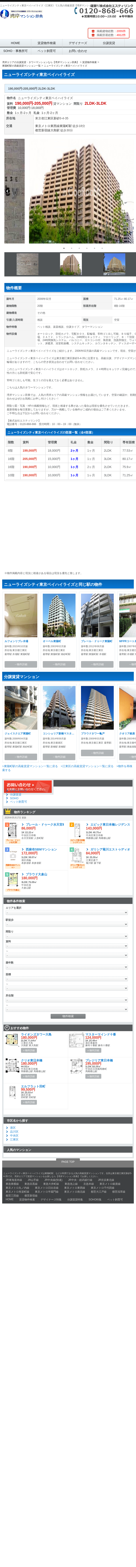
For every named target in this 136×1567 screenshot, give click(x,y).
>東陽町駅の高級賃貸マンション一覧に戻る (30, 766)
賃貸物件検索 (47, 43)
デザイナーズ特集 (51, 1199)
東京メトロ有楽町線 (17, 1191)
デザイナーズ (78, 43)
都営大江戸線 (99, 1191)
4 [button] (87, 248)
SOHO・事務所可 (15, 51)
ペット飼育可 (47, 51)
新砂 (56, 118)
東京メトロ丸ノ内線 (17, 1187)
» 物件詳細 (29, 1050)
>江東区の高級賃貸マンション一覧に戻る (87, 766)
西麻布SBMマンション (41, 849)
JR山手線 (33, 1179)
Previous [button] (7, 191)
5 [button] (94, 248)
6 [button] (102, 248)
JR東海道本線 (14, 1179)
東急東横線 (12, 1183)
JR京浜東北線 (106, 1179)
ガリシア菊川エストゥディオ (110, 849)
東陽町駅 (66, 126)
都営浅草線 (118, 1191)
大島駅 (55, 130)
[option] (68, 191)
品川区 (14, 1131)
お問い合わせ (78, 51)
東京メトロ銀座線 (110, 1183)
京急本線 (88, 1183)
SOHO (14, 798)
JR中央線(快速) (53, 1179)
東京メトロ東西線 (47, 126)
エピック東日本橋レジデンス (110, 824)
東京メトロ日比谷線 (47, 1187)
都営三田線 (12, 1195)
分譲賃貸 (109, 43)
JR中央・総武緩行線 (80, 1179)
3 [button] (79, 248)
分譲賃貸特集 (75, 1199)
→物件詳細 (20, 664)
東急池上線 (71, 1183)
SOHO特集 (95, 1199)
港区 (13, 1127)
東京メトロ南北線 (74, 1191)
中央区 (14, 1135)
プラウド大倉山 (36, 874)
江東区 (48, 118)
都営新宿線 (42, 130)
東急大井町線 (51, 1183)
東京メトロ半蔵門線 (47, 1191)
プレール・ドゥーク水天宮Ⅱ (45, 824)
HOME (15, 43)
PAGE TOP (67, 1161)
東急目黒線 (31, 1183)
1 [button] (64, 248)
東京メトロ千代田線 (102, 1187)
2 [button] (71, 248)
